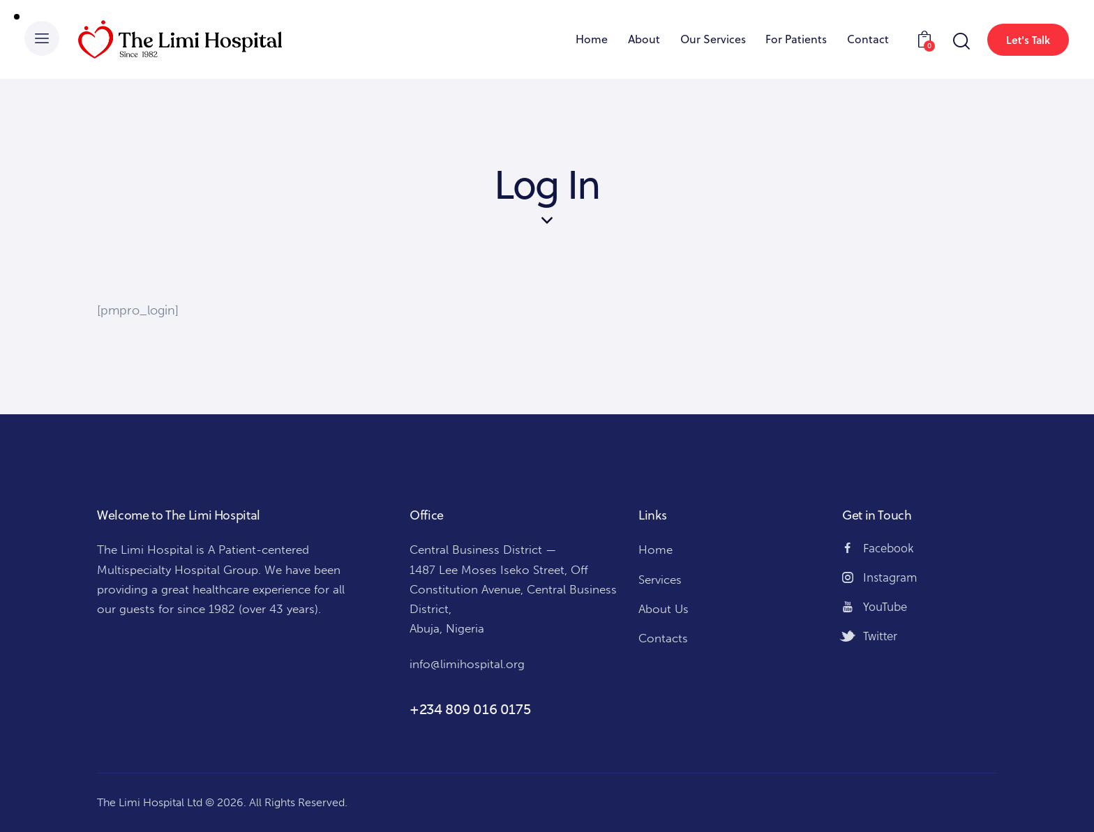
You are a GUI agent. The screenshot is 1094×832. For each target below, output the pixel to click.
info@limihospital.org (467, 664)
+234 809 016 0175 (470, 709)
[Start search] (960, 41)
